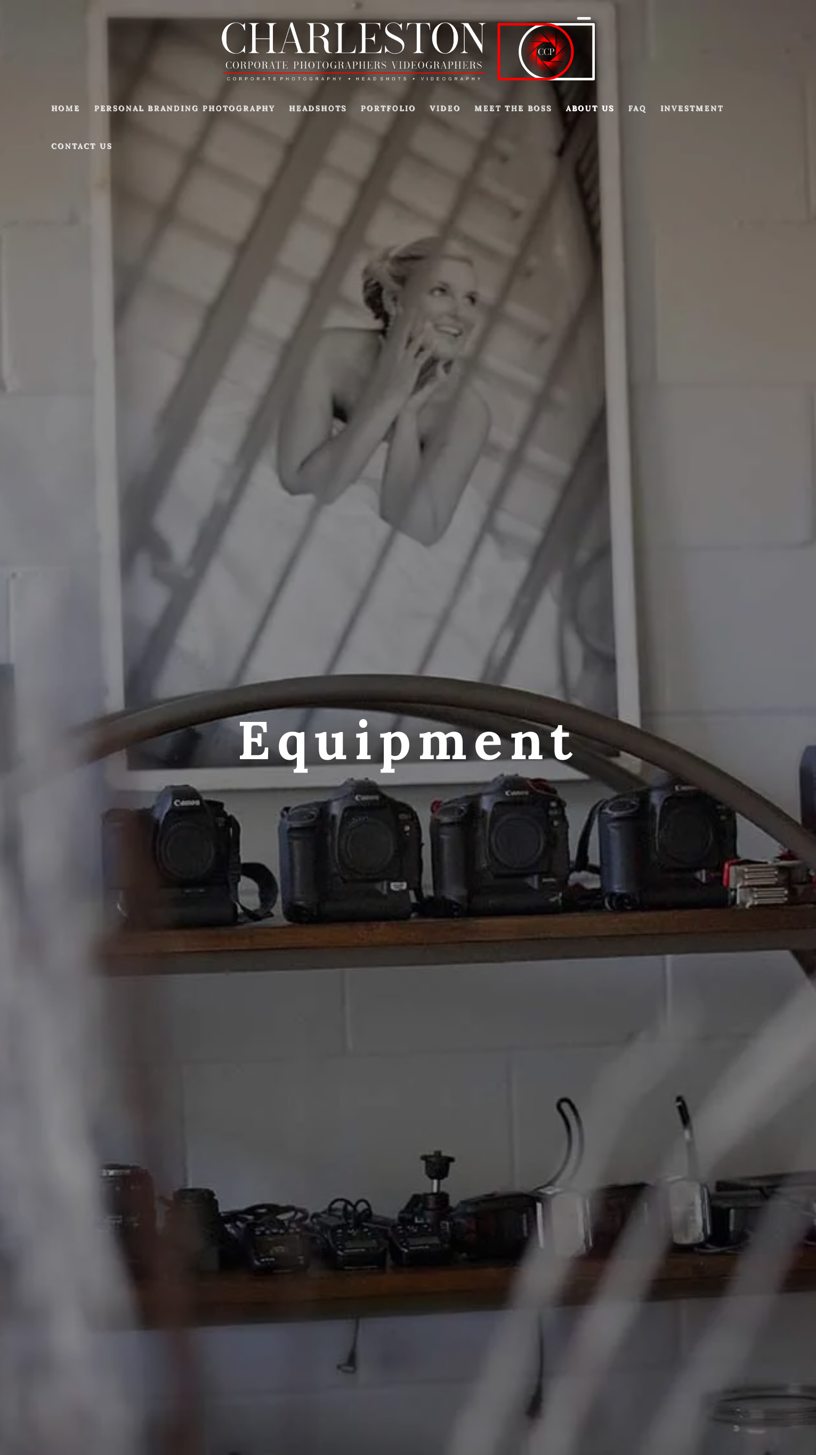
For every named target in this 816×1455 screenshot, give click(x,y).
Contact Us (81, 146)
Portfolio (388, 108)
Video (445, 108)
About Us (590, 108)
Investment (692, 108)
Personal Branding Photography (185, 108)
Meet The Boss (513, 108)
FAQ (637, 108)
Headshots (318, 108)
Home (65, 108)
